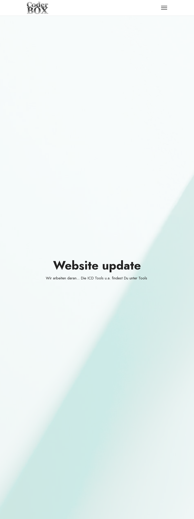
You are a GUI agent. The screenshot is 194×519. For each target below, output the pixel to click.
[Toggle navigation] (164, 8)
